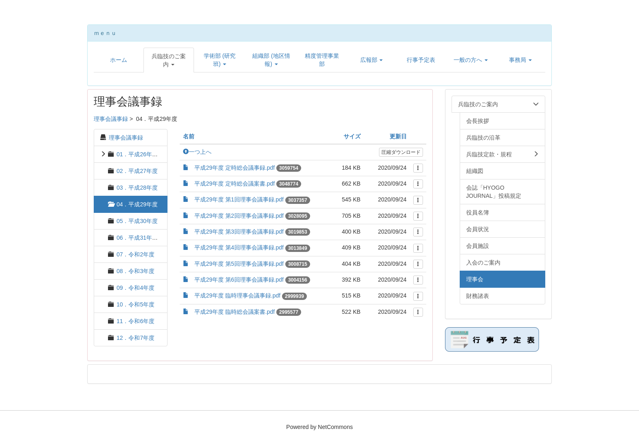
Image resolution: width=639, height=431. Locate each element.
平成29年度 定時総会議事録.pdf (234, 167)
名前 (188, 136)
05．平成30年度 (137, 221)
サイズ (352, 136)
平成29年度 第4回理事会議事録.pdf (239, 247)
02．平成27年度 (137, 171)
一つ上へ (197, 152)
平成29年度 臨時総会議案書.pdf (234, 311)
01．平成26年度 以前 (144, 154)
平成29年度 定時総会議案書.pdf (234, 183)
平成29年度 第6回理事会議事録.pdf (239, 279)
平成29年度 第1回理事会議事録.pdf (239, 199)
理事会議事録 (111, 119)
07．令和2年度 (135, 254)
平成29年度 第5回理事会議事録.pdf (239, 263)
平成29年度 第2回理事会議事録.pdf (239, 215)
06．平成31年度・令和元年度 (154, 237)
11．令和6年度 (135, 321)
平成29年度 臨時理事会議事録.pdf (237, 295)
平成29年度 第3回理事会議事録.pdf (239, 231)
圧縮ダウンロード (401, 152)
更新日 (398, 136)
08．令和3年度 (135, 271)
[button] (169, 60)
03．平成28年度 (137, 187)
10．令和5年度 (135, 304)
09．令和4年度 (135, 287)
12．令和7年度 (135, 338)
